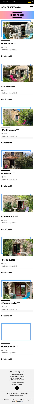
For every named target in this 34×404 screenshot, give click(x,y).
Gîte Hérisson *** (9, 346)
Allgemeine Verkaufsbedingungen (19, 394)
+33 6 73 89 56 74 (17, 382)
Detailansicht (6, 56)
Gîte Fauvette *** (10, 260)
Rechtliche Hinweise (12, 393)
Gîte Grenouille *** (10, 303)
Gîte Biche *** (8, 86)
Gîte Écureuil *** (9, 216)
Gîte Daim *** (8, 173)
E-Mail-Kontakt (16, 384)
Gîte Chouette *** (10, 130)
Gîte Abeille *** (8, 43)
